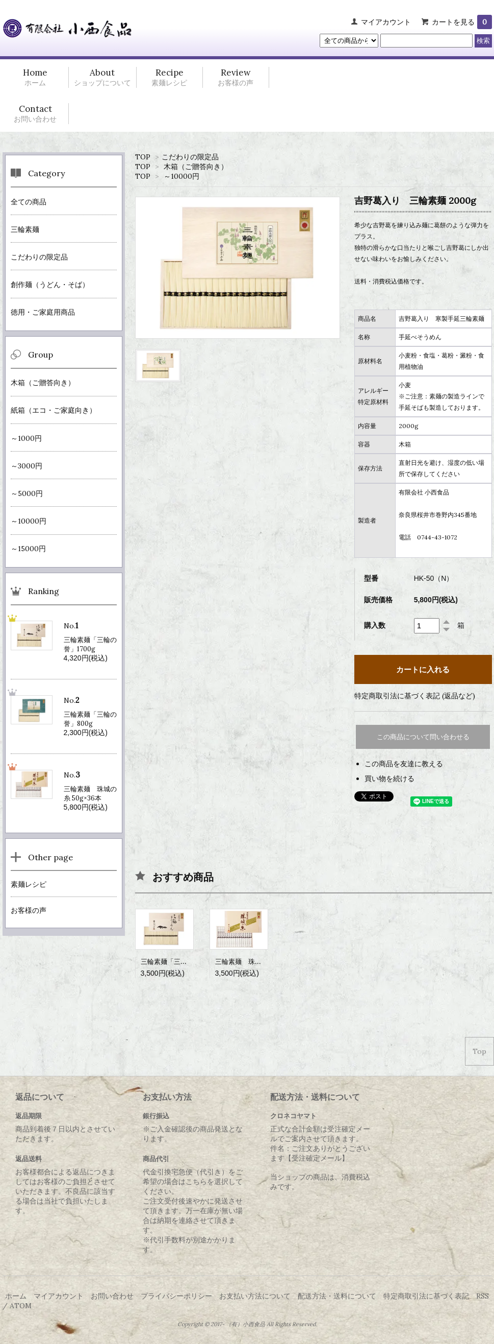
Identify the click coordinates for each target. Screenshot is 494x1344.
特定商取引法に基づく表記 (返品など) (414, 695)
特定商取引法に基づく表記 (426, 1296)
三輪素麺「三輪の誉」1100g (182, 961)
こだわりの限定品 (190, 156)
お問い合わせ (112, 1296)
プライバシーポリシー (176, 1296)
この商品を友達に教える (404, 763)
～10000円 (181, 176)
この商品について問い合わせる (423, 737)
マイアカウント (386, 22)
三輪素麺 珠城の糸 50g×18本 (259, 961)
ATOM (21, 1305)
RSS (482, 1296)
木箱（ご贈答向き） (196, 166)
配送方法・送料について (337, 1296)
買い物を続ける (389, 778)
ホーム (16, 1296)
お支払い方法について (255, 1296)
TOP (142, 156)
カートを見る (462, 22)
